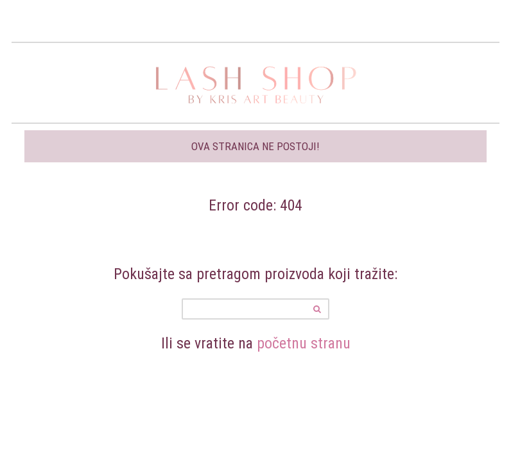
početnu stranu (304, 343)
